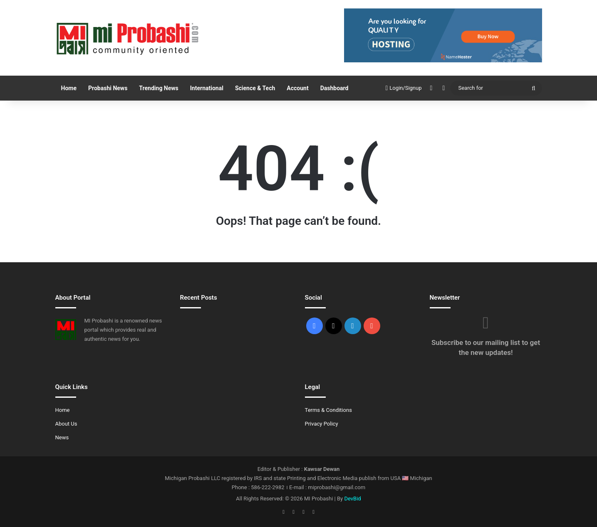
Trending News (158, 88)
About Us (66, 424)
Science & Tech (255, 88)
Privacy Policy (321, 424)
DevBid (352, 498)
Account (297, 88)
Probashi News (107, 88)
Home (69, 88)
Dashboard (334, 88)
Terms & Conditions (328, 410)
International (206, 88)
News (62, 437)
